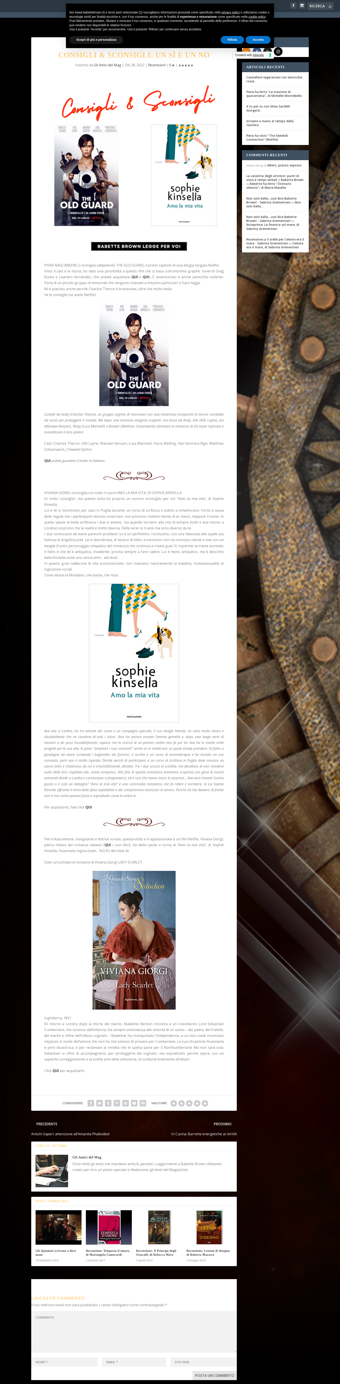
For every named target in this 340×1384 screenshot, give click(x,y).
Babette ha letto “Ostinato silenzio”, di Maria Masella (268, 169)
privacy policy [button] (231, 12)
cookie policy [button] (257, 16)
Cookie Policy (151, 1378)
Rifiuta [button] (232, 39)
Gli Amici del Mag (86, 1141)
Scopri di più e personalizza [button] (96, 39)
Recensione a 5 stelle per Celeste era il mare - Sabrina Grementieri (275, 225)
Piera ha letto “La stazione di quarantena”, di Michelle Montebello (274, 77)
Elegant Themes (63, 1378)
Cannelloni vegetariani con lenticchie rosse (274, 63)
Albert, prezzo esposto (284, 149)
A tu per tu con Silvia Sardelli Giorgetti (268, 92)
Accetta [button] (258, 39)
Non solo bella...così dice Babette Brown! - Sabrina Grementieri (271, 184)
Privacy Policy (128, 1378)
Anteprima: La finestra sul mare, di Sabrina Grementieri (272, 210)
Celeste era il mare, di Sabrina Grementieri (274, 229)
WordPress (107, 1378)
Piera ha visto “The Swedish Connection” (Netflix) (267, 121)
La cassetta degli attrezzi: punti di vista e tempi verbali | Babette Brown (275, 161)
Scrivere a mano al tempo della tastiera (270, 106)
